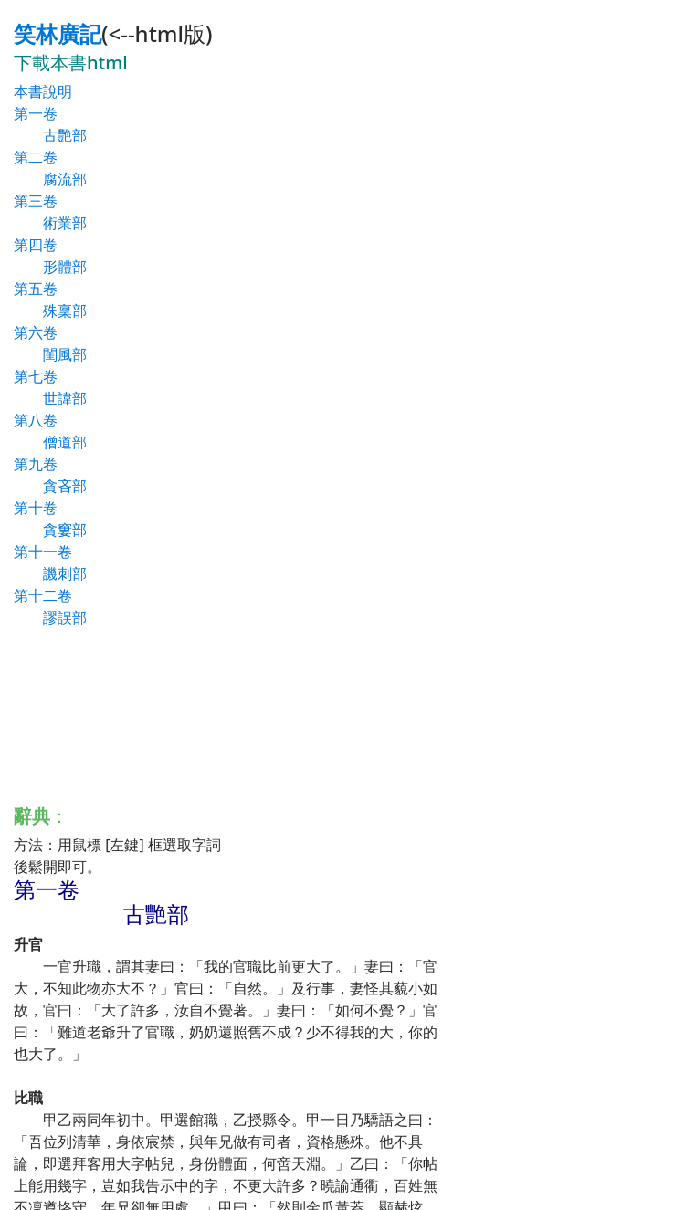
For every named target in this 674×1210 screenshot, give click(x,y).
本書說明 (43, 91)
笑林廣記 (57, 33)
